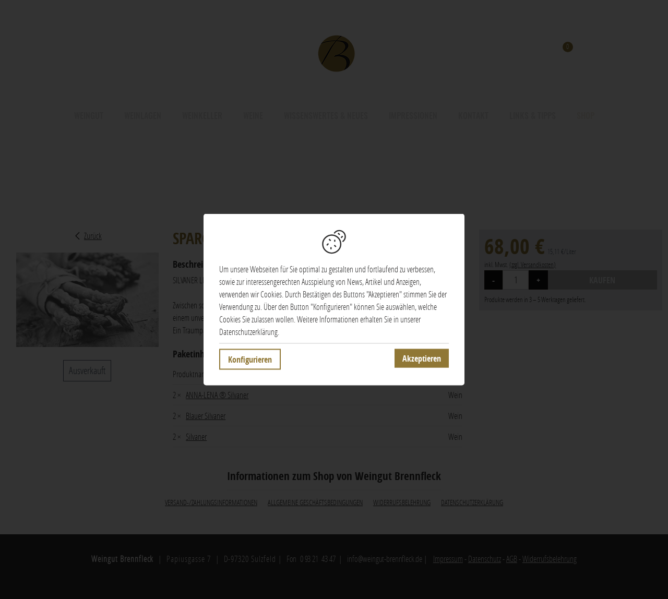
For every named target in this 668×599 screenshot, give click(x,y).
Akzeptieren (421, 358)
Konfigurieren (250, 359)
